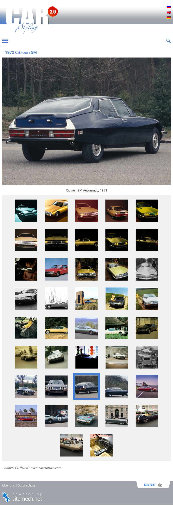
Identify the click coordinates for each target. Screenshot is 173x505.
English (169, 13)
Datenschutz (26, 485)
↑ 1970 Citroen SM (19, 52)
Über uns (8, 485)
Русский (169, 7)
